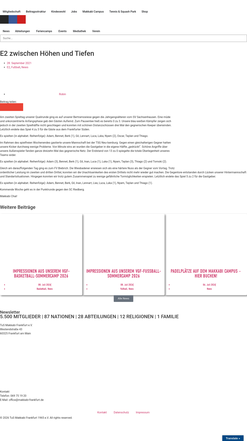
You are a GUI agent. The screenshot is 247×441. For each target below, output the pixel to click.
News (24, 67)
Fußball (15, 67)
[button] (4, 107)
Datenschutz (121, 412)
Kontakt (102, 412)
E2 (8, 67)
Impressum (143, 412)
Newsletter (10, 312)
